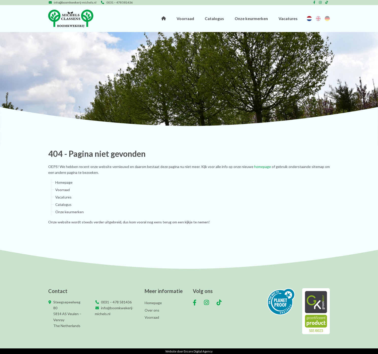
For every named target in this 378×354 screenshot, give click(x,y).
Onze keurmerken (251, 18)
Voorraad (185, 18)
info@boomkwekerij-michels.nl (72, 2)
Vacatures (288, 18)
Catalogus (214, 18)
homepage (262, 166)
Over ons (152, 310)
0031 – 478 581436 (116, 2)
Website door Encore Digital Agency (189, 351)
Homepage (163, 18)
